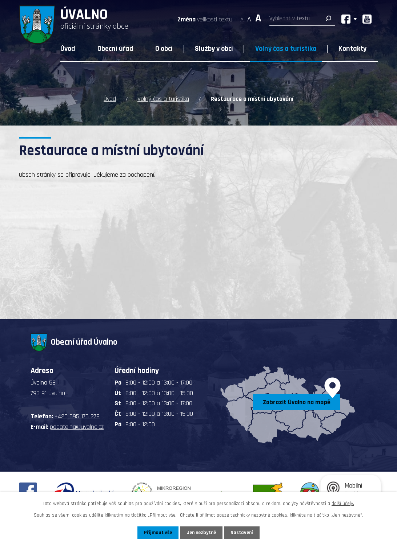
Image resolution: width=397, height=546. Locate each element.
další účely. (343, 503)
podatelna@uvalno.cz (77, 427)
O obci (164, 48)
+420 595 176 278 (77, 416)
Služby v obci (214, 48)
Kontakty (352, 48)
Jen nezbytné (201, 532)
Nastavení (241, 532)
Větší (258, 17)
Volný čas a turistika (286, 48)
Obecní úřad (115, 48)
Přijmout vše (158, 532)
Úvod (67, 48)
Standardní (249, 17)
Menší (242, 17)
